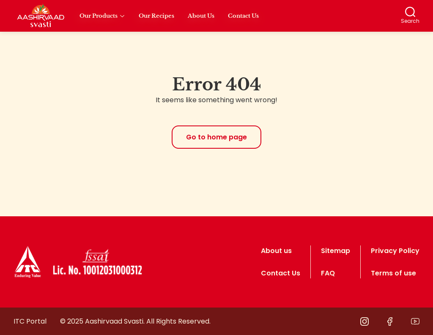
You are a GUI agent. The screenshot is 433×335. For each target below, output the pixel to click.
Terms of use (393, 273)
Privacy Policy (395, 251)
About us (276, 251)
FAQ (328, 273)
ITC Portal (30, 321)
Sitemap (335, 251)
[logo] (28, 262)
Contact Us (280, 273)
